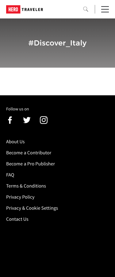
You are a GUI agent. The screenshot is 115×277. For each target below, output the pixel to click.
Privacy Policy (20, 197)
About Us (15, 142)
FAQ (10, 175)
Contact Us (17, 219)
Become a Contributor (28, 153)
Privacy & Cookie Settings (32, 208)
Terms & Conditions (26, 186)
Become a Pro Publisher (30, 164)
